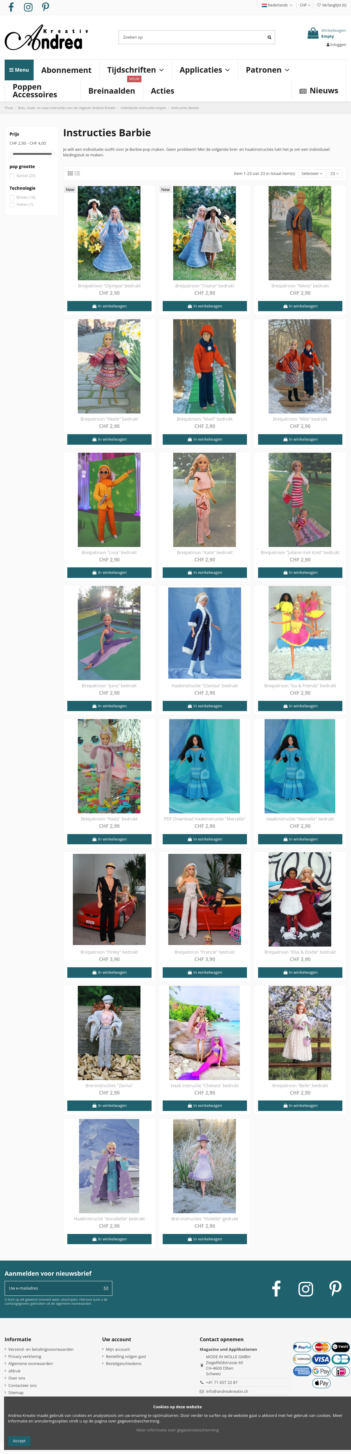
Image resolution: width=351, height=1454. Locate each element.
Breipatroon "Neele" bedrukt (109, 419)
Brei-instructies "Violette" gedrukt (204, 1219)
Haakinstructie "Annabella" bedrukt (109, 1219)
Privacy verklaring (24, 1356)
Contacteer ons (22, 1385)
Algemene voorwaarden (30, 1363)
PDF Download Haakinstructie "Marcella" (204, 819)
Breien (25, 197)
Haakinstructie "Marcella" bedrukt (300, 819)
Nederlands (278, 5)
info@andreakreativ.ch (227, 1391)
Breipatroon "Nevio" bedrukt (300, 286)
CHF (305, 5)
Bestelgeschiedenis (123, 1363)
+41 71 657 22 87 (222, 1382)
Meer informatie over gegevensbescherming (177, 1430)
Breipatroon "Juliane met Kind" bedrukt (300, 552)
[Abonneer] (106, 1288)
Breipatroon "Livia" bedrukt (109, 552)
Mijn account (118, 1349)
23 (334, 173)
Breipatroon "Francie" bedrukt (204, 952)
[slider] (11, 154)
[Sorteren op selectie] (312, 173)
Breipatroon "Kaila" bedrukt (204, 552)
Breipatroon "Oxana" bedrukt (204, 286)
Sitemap (16, 1392)
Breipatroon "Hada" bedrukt (109, 819)
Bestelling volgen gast (126, 1356)
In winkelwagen (109, 306)
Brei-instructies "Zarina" (109, 1085)
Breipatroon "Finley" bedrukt (109, 952)
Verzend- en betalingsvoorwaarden (40, 1349)
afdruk (14, 1371)
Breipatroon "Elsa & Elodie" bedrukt (300, 952)
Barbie (25, 175)
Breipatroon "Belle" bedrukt (300, 1085)
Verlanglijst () (331, 5)
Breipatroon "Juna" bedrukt (109, 686)
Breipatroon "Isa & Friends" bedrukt (300, 686)
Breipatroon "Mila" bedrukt (300, 419)
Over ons (16, 1378)
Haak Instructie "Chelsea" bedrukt (205, 1085)
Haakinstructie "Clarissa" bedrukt (205, 686)
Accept (19, 1440)
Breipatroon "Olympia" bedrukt (109, 286)
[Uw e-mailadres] (52, 1288)
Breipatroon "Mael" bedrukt (205, 419)
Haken (24, 204)
